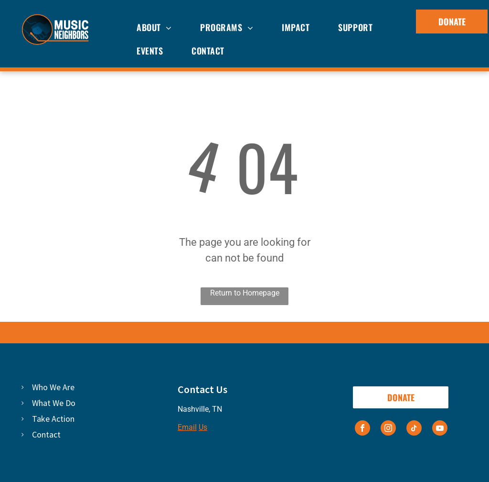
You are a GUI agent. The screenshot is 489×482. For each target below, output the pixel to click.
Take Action (53, 418)
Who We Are (53, 387)
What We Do (53, 402)
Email (187, 427)
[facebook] (362, 429)
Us (203, 427)
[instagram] (388, 429)
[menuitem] (154, 28)
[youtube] (439, 429)
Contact (46, 434)
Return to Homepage (244, 292)
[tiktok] (414, 429)
